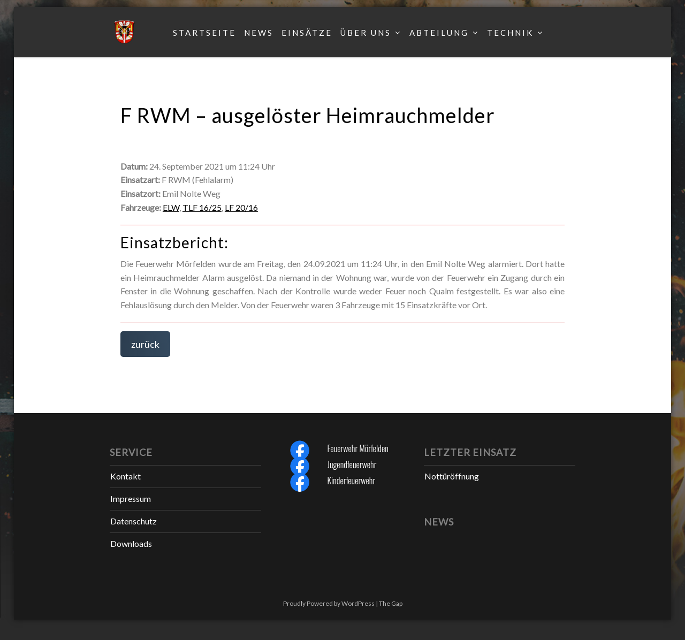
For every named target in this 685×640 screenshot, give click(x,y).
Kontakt (125, 476)
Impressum (130, 498)
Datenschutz (133, 521)
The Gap (390, 603)
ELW (171, 207)
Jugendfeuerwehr (351, 464)
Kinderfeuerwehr (351, 480)
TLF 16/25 (202, 207)
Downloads (131, 543)
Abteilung (439, 32)
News (258, 32)
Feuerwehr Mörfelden (357, 448)
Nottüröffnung (451, 476)
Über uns (365, 32)
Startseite (204, 32)
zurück (145, 344)
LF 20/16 (241, 207)
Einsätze (306, 32)
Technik (510, 32)
